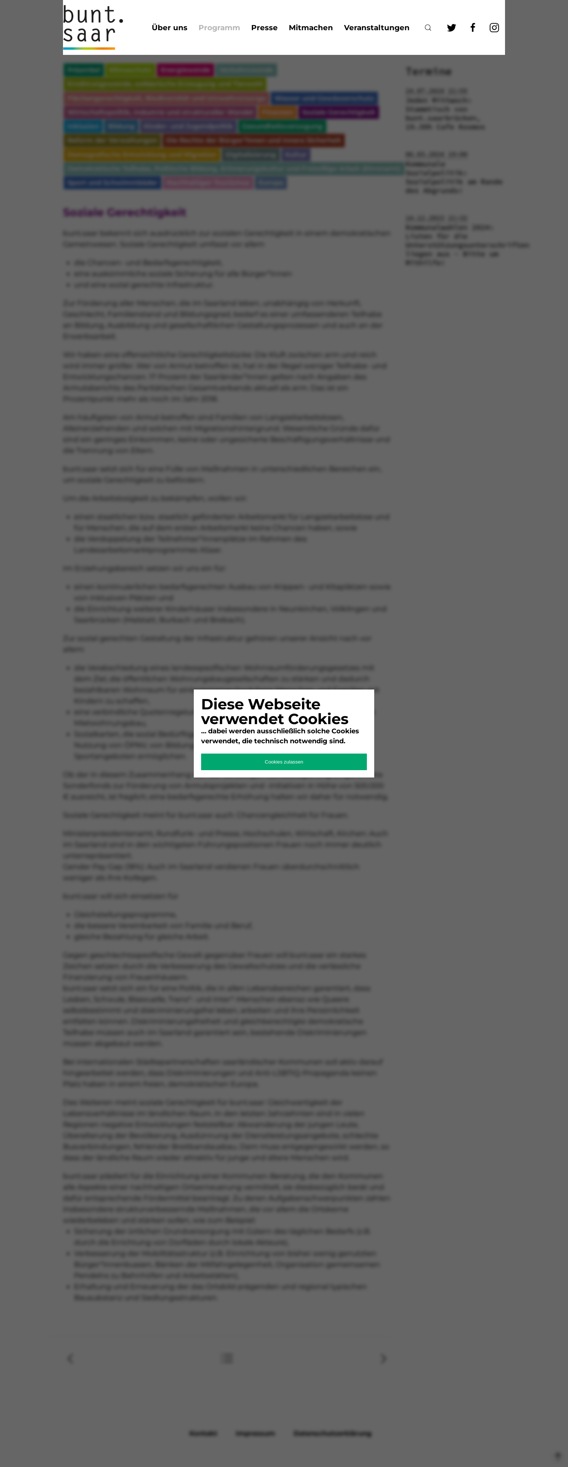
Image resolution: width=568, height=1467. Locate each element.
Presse (264, 27)
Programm (219, 27)
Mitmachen (311, 27)
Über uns (169, 27)
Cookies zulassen (284, 762)
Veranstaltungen (377, 27)
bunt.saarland (100, 27)
